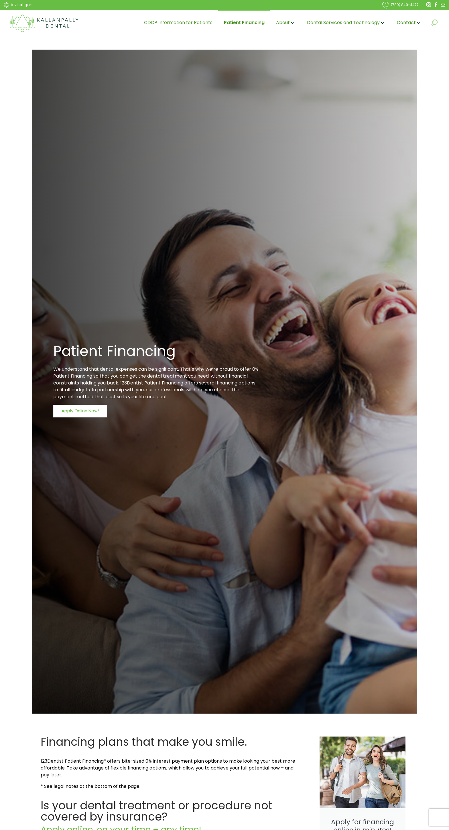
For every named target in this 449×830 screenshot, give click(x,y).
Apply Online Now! (80, 411)
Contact (409, 22)
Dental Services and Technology (346, 22)
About (286, 22)
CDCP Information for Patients (178, 22)
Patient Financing (244, 22)
